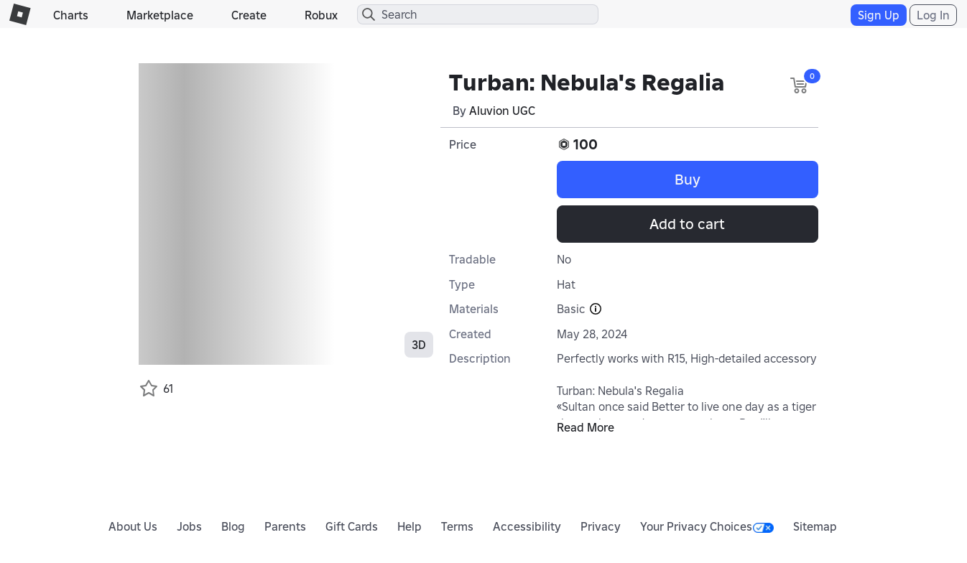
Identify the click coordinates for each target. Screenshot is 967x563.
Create (249, 15)
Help (409, 526)
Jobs (189, 526)
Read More (585, 427)
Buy (687, 179)
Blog (233, 526)
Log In (933, 15)
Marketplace (159, 15)
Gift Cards (351, 526)
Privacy (600, 526)
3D (419, 345)
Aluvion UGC (502, 110)
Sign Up (878, 15)
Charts (70, 15)
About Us (132, 526)
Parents (285, 526)
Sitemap (815, 526)
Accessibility (527, 526)
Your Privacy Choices (707, 526)
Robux (321, 15)
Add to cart (687, 224)
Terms (457, 526)
